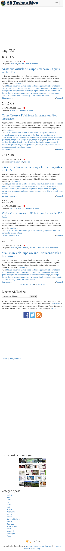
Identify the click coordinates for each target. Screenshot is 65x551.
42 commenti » (7, 98)
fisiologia (53, 88)
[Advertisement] (32, 28)
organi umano (39, 91)
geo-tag (16, 137)
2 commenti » (7, 149)
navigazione (12, 145)
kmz (7, 142)
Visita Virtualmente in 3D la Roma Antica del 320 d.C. (32, 215)
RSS (54, 309)
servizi (41, 93)
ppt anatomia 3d (54, 91)
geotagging (6, 140)
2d (7, 132)
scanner (22, 93)
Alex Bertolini (55, 304)
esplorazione (44, 88)
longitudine (40, 142)
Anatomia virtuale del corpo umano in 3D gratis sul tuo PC (31, 70)
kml (3, 142)
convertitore (49, 184)
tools (34, 96)
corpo (14, 88)
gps (44, 140)
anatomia (16, 86)
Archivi (9, 495)
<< (21, 284)
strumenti (5, 96)
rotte (35, 191)
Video (9, 536)
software (5, 147)
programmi (31, 145)
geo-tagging (34, 137)
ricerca (4, 93)
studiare (19, 96)
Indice (9, 505)
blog (3, 272)
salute (16, 93)
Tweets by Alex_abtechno (11, 359)
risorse (10, 93)
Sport (9, 529)
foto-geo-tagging (46, 135)
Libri (8, 507)
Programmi (14, 110)
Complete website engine (32, 549)
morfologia (29, 91)
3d (11, 86)
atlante (24, 132)
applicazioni (16, 132)
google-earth (16, 140)
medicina (20, 91)
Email (9, 500)
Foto (20, 248)
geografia (43, 137)
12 (41, 284)
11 (39, 284)
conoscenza (6, 88)
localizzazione (30, 142)
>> (43, 284)
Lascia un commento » (10, 196)
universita (40, 96)
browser (31, 132)
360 (7, 86)
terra (18, 147)
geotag (50, 137)
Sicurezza (10, 524)
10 (36, 284)
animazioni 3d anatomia (29, 86)
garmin (24, 186)
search (35, 93)
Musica (9, 509)
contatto (29, 546)
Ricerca (21, 64)
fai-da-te (36, 135)
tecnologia (27, 96)
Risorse (30, 110)
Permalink (58, 98)
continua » (19, 83)
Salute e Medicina (31, 64)
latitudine (20, 142)
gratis (60, 88)
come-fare (52, 132)
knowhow (12, 91)
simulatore (55, 93)
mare (46, 189)
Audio (9, 497)
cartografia (43, 132)
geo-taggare (24, 137)
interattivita (57, 230)
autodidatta (56, 86)
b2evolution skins (45, 546)
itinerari (55, 186)
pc (46, 91)
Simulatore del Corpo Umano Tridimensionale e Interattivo (31, 254)
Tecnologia (40, 248)
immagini (5, 91)
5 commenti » (7, 282)
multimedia (6, 233)
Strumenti (13, 64)
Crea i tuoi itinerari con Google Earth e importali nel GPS (32, 168)
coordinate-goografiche (10, 135)
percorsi (17, 191)
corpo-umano (22, 88)
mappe (48, 142)
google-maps (26, 140)
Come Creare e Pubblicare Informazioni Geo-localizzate (30, 117)
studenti (12, 96)
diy (29, 88)
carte (36, 132)
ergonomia (35, 88)
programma (22, 145)
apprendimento (45, 86)
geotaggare (58, 137)
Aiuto (36, 546)
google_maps (37, 140)
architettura (23, 230)
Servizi (12, 162)
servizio (47, 93)
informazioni (56, 140)
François (58, 546)
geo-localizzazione (35, 230)
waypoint (29, 147)
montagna (52, 189)
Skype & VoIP (12, 526)
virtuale (47, 96)
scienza (29, 93)
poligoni (24, 191)
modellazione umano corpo (40, 275)
